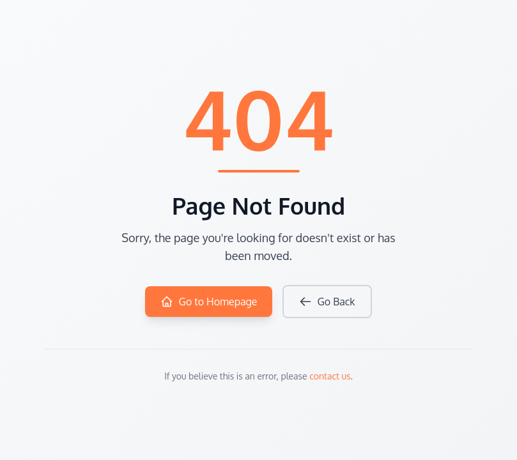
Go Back (327, 301)
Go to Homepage (208, 301)
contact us (329, 376)
